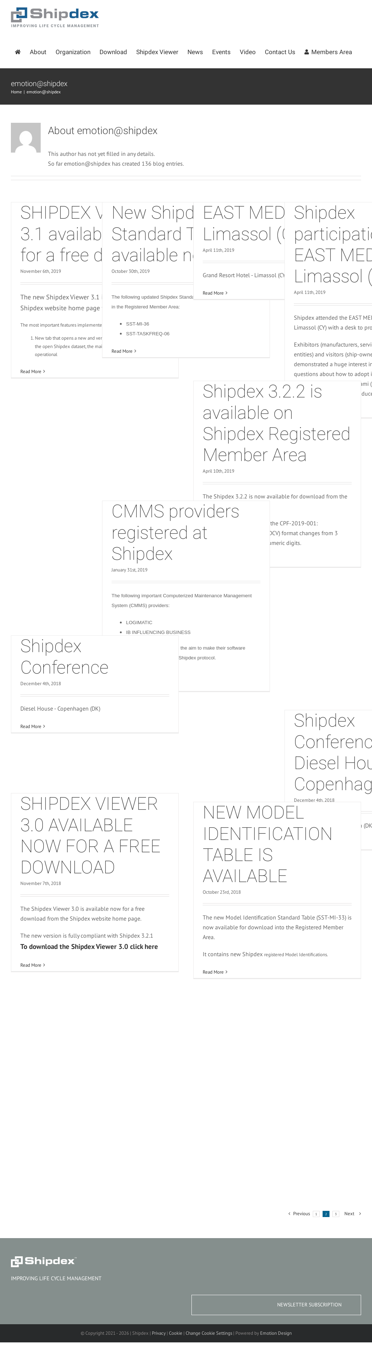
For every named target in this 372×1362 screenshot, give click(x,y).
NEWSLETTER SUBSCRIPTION (309, 1304)
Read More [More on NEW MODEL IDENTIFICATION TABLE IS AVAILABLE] (213, 972)
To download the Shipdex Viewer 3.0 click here (89, 946)
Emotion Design (276, 1333)
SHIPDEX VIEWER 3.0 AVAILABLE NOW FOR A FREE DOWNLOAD (90, 835)
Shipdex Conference (64, 657)
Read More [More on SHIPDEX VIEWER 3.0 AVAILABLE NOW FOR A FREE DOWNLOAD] (30, 965)
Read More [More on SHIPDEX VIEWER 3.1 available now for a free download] (30, 371)
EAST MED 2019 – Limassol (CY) (274, 223)
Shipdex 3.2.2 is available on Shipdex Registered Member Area (277, 423)
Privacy (159, 1333)
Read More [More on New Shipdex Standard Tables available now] (122, 351)
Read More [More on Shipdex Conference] (30, 726)
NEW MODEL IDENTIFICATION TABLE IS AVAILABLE (268, 844)
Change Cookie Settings (209, 1333)
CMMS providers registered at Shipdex (175, 532)
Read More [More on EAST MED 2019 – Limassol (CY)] (213, 293)
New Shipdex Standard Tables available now (174, 234)
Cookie (175, 1333)
